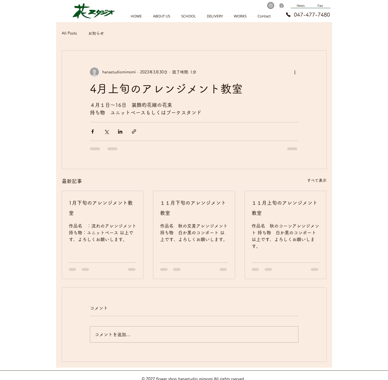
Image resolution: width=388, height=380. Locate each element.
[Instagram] (270, 5)
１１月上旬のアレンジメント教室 (285, 207)
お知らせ (96, 33)
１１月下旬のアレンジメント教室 (193, 207)
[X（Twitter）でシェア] (106, 131)
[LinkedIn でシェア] (120, 131)
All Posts (69, 33)
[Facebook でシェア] (92, 131)
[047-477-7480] (303, 14)
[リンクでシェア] (134, 131)
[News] (301, 5)
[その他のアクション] (295, 72)
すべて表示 (317, 180)
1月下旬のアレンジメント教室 (101, 207)
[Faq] (320, 5)
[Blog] (281, 5)
